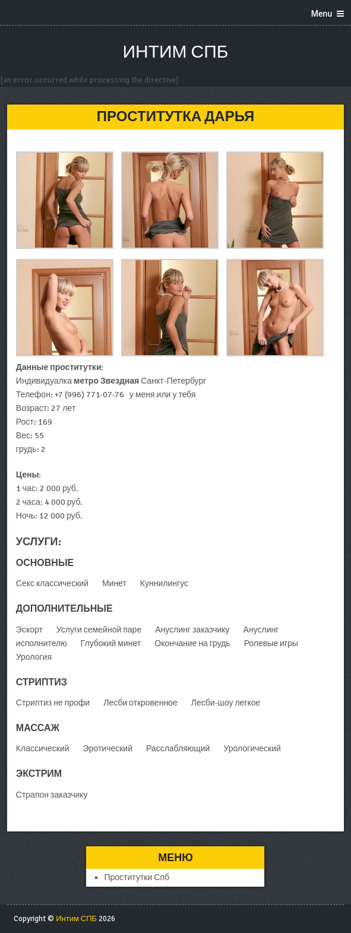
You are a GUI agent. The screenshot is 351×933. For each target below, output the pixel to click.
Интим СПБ (175, 52)
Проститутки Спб (136, 877)
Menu (321, 14)
